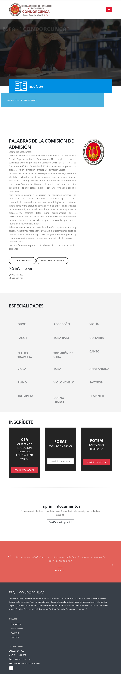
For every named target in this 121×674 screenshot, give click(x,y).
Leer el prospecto (22, 260)
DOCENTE (15, 637)
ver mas (82, 609)
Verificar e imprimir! (60, 522)
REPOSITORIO (17, 628)
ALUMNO (15, 633)
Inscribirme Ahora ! (24, 470)
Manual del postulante (52, 260)
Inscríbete (36, 86)
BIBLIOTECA (16, 624)
